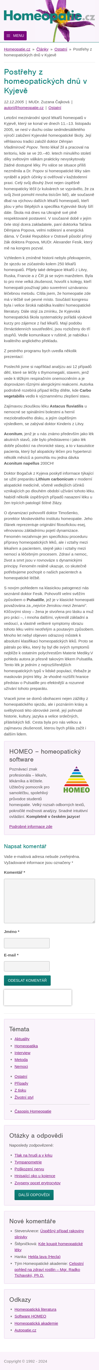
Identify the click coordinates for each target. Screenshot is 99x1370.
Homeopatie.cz (17, 49)
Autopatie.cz (25, 1330)
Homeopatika (26, 1046)
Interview (22, 1052)
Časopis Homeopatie (33, 1111)
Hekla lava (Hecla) (44, 1256)
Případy (21, 1083)
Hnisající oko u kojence (35, 1175)
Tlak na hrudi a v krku (33, 1155)
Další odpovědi (34, 1195)
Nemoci (21, 1066)
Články (42, 49)
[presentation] (38, 997)
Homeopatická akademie (36, 1323)
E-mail (11, 955)
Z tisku (20, 1090)
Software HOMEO (30, 1316)
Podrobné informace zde (30, 826)
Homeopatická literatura (35, 1309)
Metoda (21, 1059)
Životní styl (24, 1097)
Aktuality (22, 1039)
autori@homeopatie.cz (24, 107)
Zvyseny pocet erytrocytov (37, 1183)
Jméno (11, 931)
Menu (18, 35)
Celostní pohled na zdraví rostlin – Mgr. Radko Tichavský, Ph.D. (49, 1269)
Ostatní (60, 49)
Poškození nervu (29, 1169)
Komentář (14, 872)
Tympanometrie (28, 1162)
